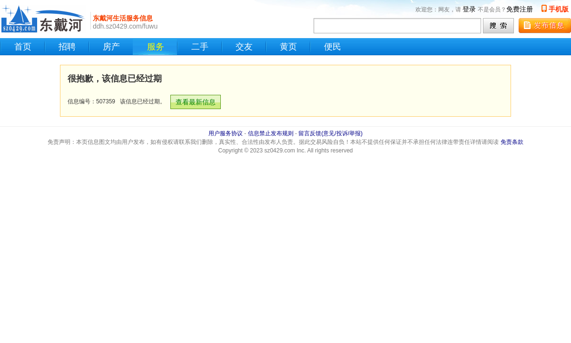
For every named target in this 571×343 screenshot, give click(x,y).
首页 (22, 46)
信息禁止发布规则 (271, 133)
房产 (111, 46)
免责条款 (512, 142)
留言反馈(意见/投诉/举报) (330, 133)
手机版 (559, 9)
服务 (155, 46)
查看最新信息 (196, 102)
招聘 (67, 46)
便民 (332, 46)
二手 (199, 46)
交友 (244, 46)
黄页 (288, 46)
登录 (469, 9)
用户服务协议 (225, 133)
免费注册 (519, 9)
